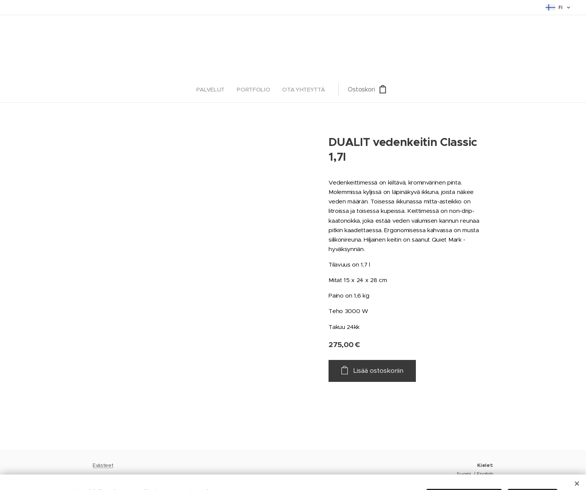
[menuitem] (251, 89)
